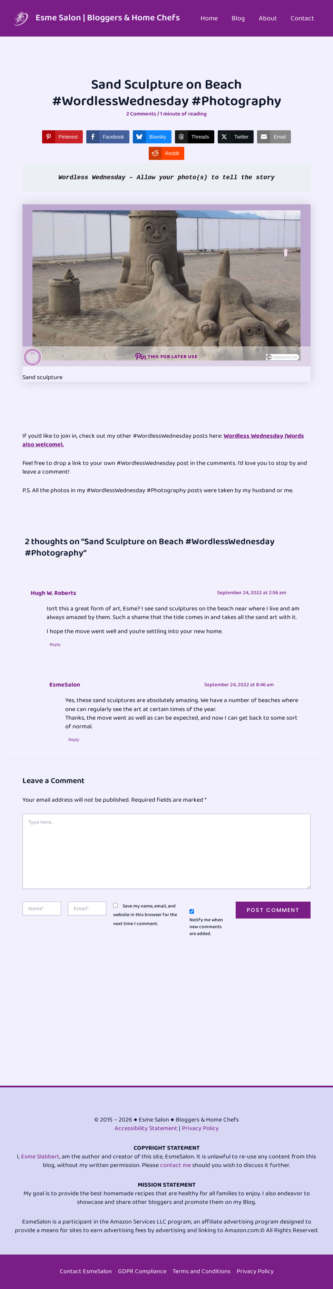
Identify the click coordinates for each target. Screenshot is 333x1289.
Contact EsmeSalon (86, 1271)
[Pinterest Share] (62, 136)
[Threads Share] (194, 136)
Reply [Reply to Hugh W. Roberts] (55, 644)
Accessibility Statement (146, 1128)
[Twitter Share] (236, 136)
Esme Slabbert (40, 1156)
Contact (302, 18)
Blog (238, 18)
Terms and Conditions (202, 1271)
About (268, 18)
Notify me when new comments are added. (206, 927)
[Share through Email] (274, 136)
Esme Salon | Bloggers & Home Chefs (108, 18)
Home (209, 18)
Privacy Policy (200, 1128)
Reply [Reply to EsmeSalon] (74, 740)
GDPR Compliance (142, 1271)
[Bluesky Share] (152, 136)
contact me (175, 1165)
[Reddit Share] (166, 153)
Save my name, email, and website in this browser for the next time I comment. (145, 915)
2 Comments (141, 114)
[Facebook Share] (107, 136)
